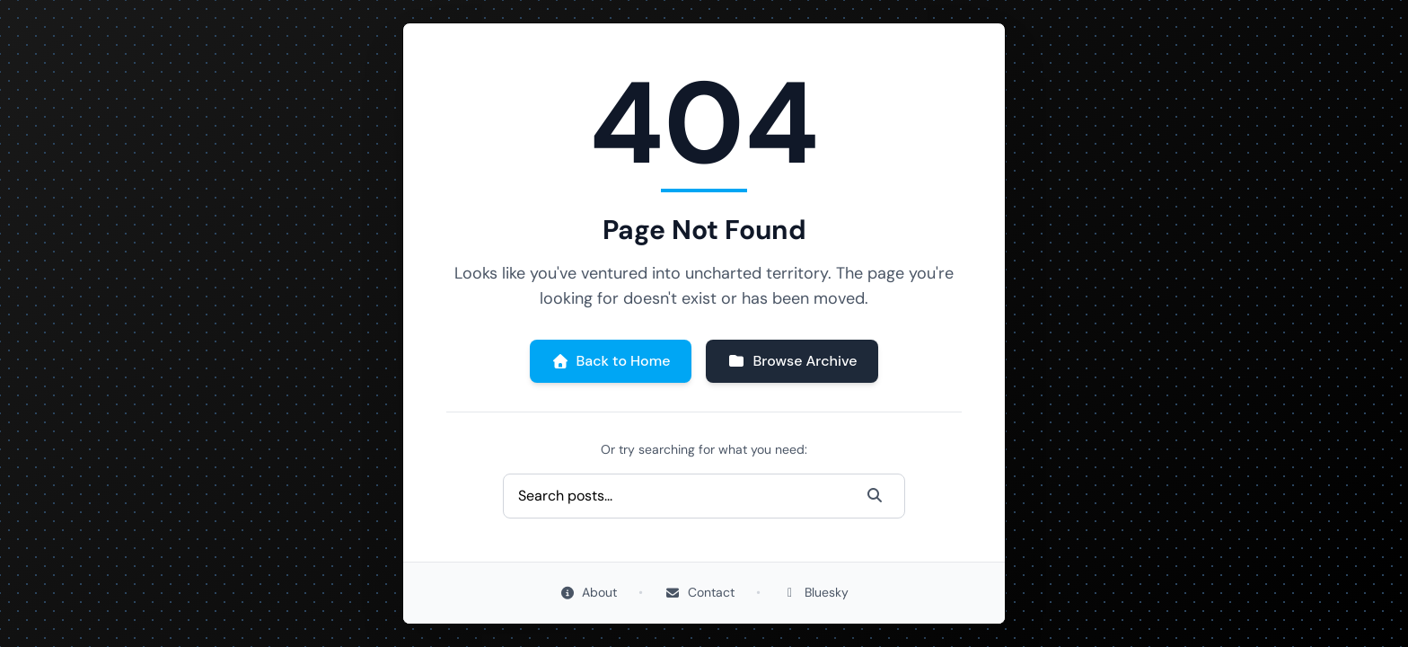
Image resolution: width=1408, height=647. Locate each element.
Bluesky (815, 592)
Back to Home (611, 360)
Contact (699, 592)
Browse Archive (792, 360)
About (588, 592)
